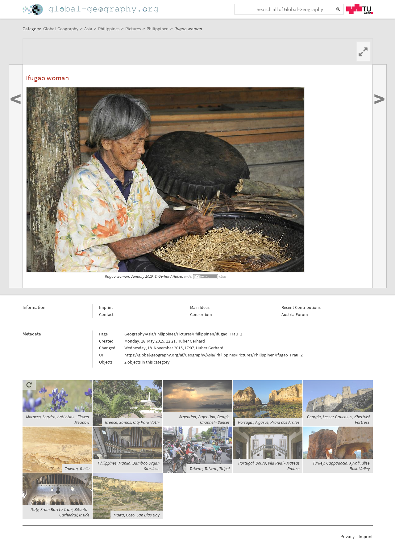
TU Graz (359, 9)
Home (91, 9)
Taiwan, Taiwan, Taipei (209, 468)
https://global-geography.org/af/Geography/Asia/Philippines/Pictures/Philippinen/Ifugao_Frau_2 (213, 355)
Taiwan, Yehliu (77, 468)
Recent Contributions (301, 307)
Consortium (201, 314)
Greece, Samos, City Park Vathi (132, 422)
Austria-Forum (294, 314)
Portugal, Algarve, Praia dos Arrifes (269, 422)
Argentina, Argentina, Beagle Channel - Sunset (204, 419)
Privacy (347, 536)
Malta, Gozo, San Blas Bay (137, 515)
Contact (106, 314)
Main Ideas (200, 307)
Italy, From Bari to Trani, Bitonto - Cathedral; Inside (60, 512)
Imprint (106, 307)
